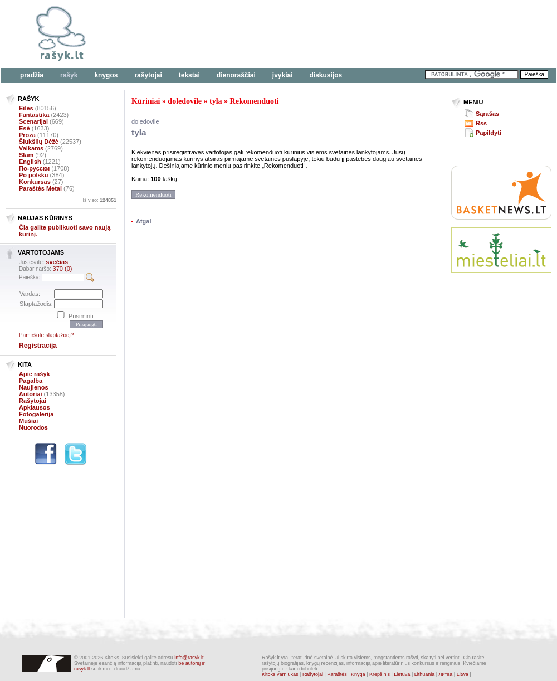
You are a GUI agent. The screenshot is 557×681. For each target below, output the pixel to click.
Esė (24, 128)
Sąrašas (487, 113)
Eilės (26, 108)
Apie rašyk (34, 374)
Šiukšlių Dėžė (38, 141)
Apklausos (34, 407)
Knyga (358, 674)
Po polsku (33, 175)
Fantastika (34, 114)
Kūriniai (145, 101)
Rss (481, 123)
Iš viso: (99, 200)
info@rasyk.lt (188, 657)
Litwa (462, 674)
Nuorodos (33, 427)
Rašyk (68, 75)
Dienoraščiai (236, 75)
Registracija (38, 345)
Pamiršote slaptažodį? (46, 335)
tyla (215, 101)
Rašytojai (148, 75)
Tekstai (189, 75)
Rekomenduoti (254, 101)
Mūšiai (28, 420)
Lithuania (424, 674)
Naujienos (33, 387)
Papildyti (488, 132)
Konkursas (35, 181)
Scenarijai (33, 121)
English (30, 161)
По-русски (34, 168)
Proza (27, 135)
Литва (446, 674)
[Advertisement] (501, 322)
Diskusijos (326, 75)
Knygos (106, 75)
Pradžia (31, 75)
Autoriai (30, 394)
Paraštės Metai (40, 188)
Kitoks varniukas (280, 674)
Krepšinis (379, 674)
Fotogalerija (36, 414)
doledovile (185, 101)
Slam (26, 155)
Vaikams (31, 148)
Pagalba (30, 380)
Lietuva (402, 674)
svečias (57, 262)
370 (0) (62, 268)
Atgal (144, 221)
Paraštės (337, 674)
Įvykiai (282, 75)
